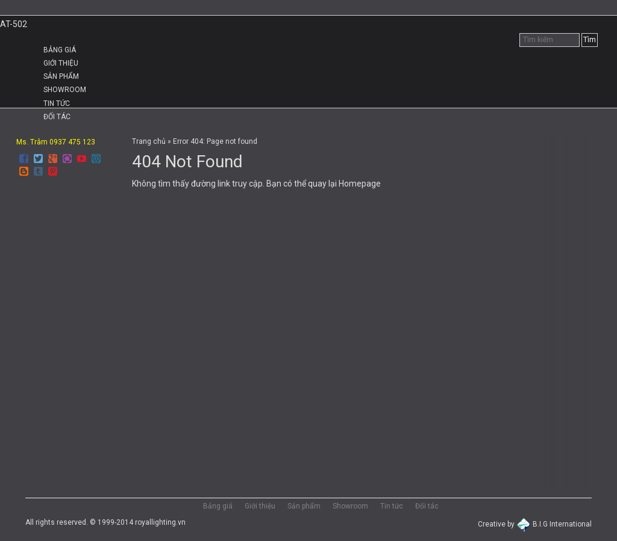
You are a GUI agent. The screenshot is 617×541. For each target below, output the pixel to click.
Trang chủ (149, 141)
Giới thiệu (60, 63)
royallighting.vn (160, 522)
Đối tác (56, 117)
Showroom (64, 89)
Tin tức (56, 103)
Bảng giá (59, 50)
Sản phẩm (61, 76)
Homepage (360, 183)
